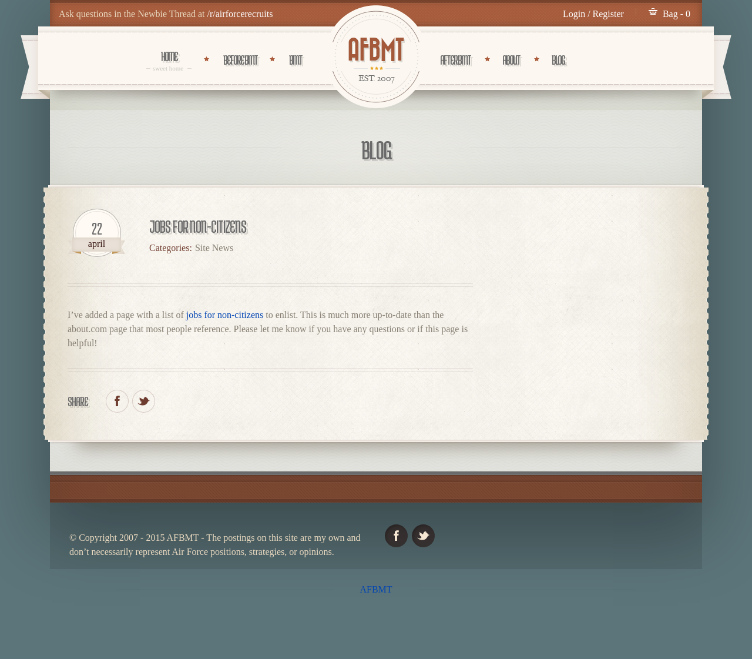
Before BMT (240, 60)
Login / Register (593, 14)
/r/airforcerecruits (240, 14)
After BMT (455, 60)
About (511, 60)
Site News (214, 248)
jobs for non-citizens (225, 315)
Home (169, 60)
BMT (295, 60)
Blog (558, 60)
